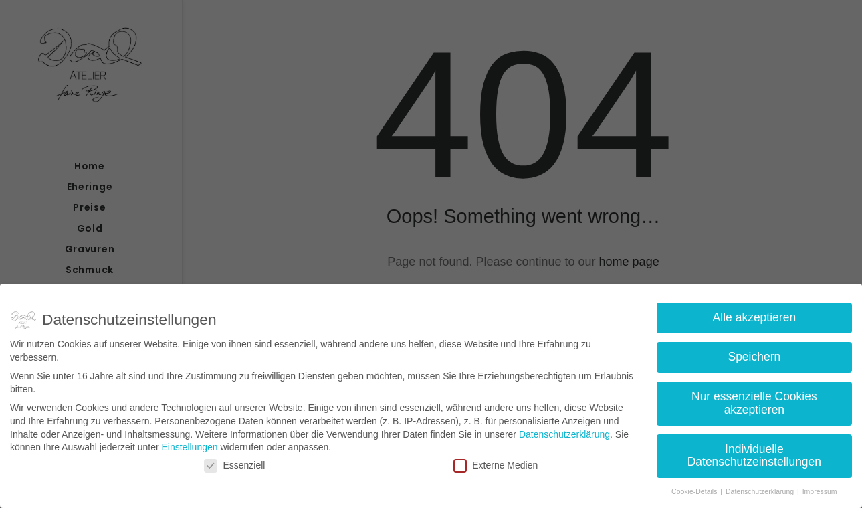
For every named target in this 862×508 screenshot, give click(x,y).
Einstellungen (189, 444)
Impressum (819, 489)
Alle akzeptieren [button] (754, 314)
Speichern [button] (754, 354)
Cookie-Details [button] (695, 489)
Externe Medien (495, 462)
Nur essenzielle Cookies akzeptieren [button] (754, 400)
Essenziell (234, 462)
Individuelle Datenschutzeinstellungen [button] (754, 452)
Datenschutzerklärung (564, 431)
